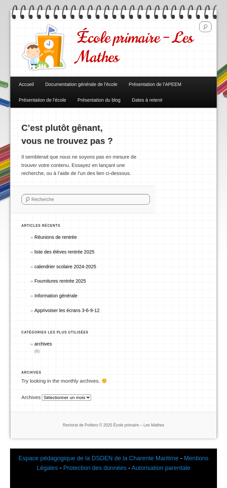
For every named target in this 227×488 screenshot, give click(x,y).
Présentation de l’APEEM (155, 84)
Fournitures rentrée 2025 (60, 281)
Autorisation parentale (161, 468)
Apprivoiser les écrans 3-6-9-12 (67, 310)
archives (43, 344)
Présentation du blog (98, 100)
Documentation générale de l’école (81, 84)
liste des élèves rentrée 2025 (64, 252)
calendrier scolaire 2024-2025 (65, 266)
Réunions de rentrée (55, 237)
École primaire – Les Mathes (135, 47)
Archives (31, 397)
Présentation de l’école (42, 100)
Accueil (26, 84)
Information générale (55, 295)
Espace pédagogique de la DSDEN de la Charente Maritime (98, 458)
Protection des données (95, 468)
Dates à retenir (147, 100)
